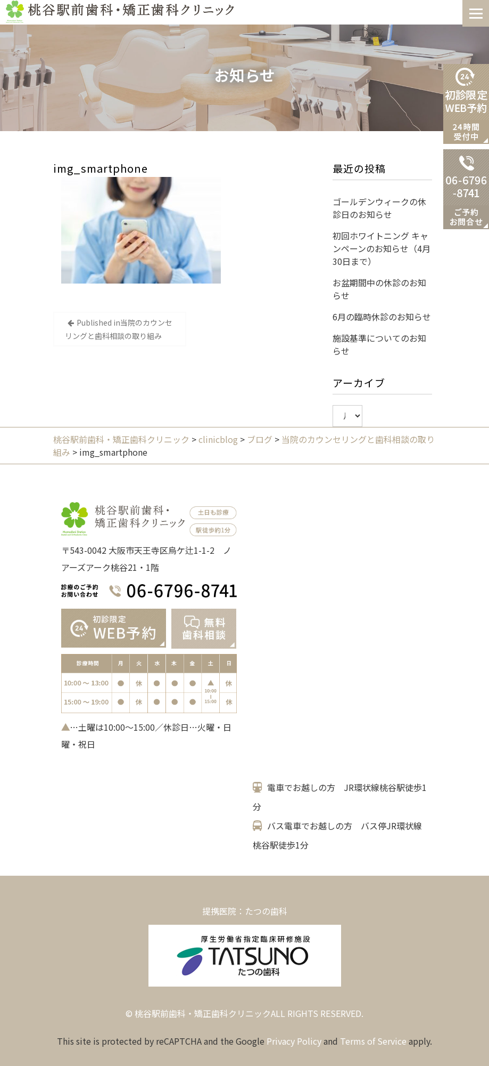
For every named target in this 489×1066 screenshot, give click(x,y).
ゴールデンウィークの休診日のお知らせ (379, 208)
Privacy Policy (294, 1041)
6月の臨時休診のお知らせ (382, 316)
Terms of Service (373, 1041)
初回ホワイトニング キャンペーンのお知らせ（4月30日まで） (381, 248)
